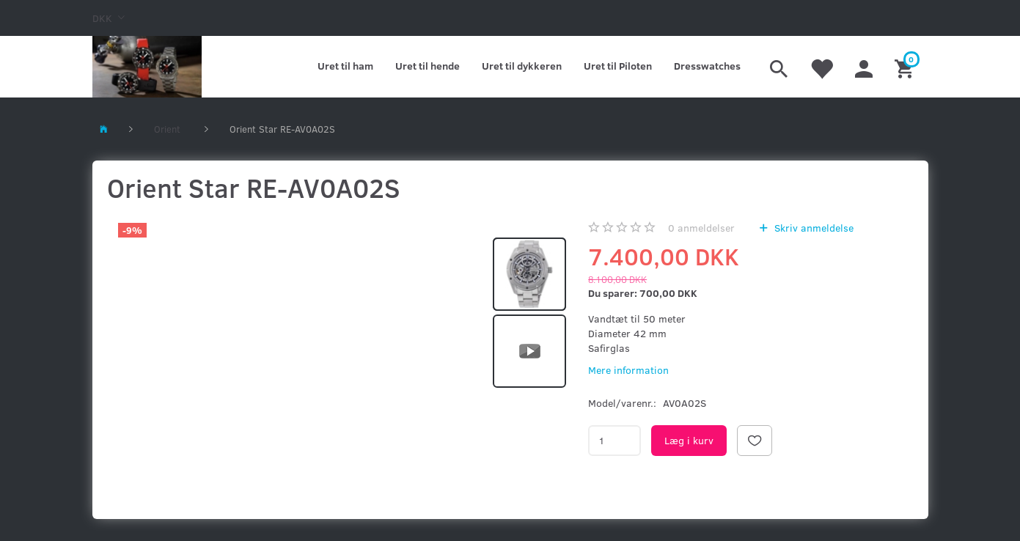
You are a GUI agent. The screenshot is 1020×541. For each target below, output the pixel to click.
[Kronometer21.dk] (147, 66)
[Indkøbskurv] (906, 66)
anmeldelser (701, 228)
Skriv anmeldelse (812, 228)
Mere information (628, 370)
